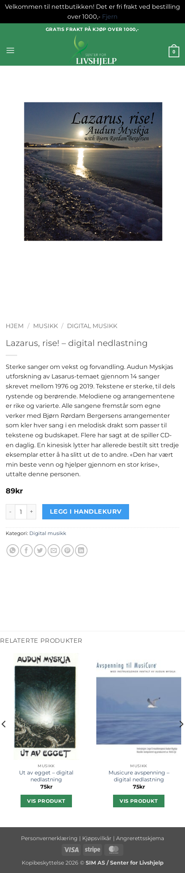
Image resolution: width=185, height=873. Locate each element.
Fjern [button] (110, 16)
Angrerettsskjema (140, 838)
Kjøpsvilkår (97, 838)
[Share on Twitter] (40, 550)
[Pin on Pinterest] (67, 550)
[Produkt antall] (21, 511)
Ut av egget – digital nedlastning (46, 776)
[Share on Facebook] (26, 550)
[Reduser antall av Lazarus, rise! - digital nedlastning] (10, 511)
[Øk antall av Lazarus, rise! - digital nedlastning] (31, 511)
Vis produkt (46, 801)
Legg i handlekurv (86, 511)
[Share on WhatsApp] (12, 550)
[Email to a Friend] (54, 550)
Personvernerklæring (49, 838)
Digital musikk (92, 326)
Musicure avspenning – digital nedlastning (138, 776)
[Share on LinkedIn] (81, 550)
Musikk (45, 326)
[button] (10, 50)
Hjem (15, 326)
